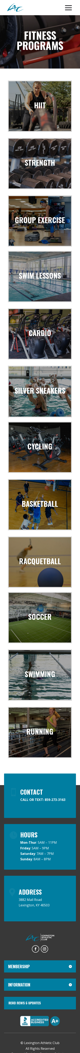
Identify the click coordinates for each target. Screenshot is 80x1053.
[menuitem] (15, 8)
